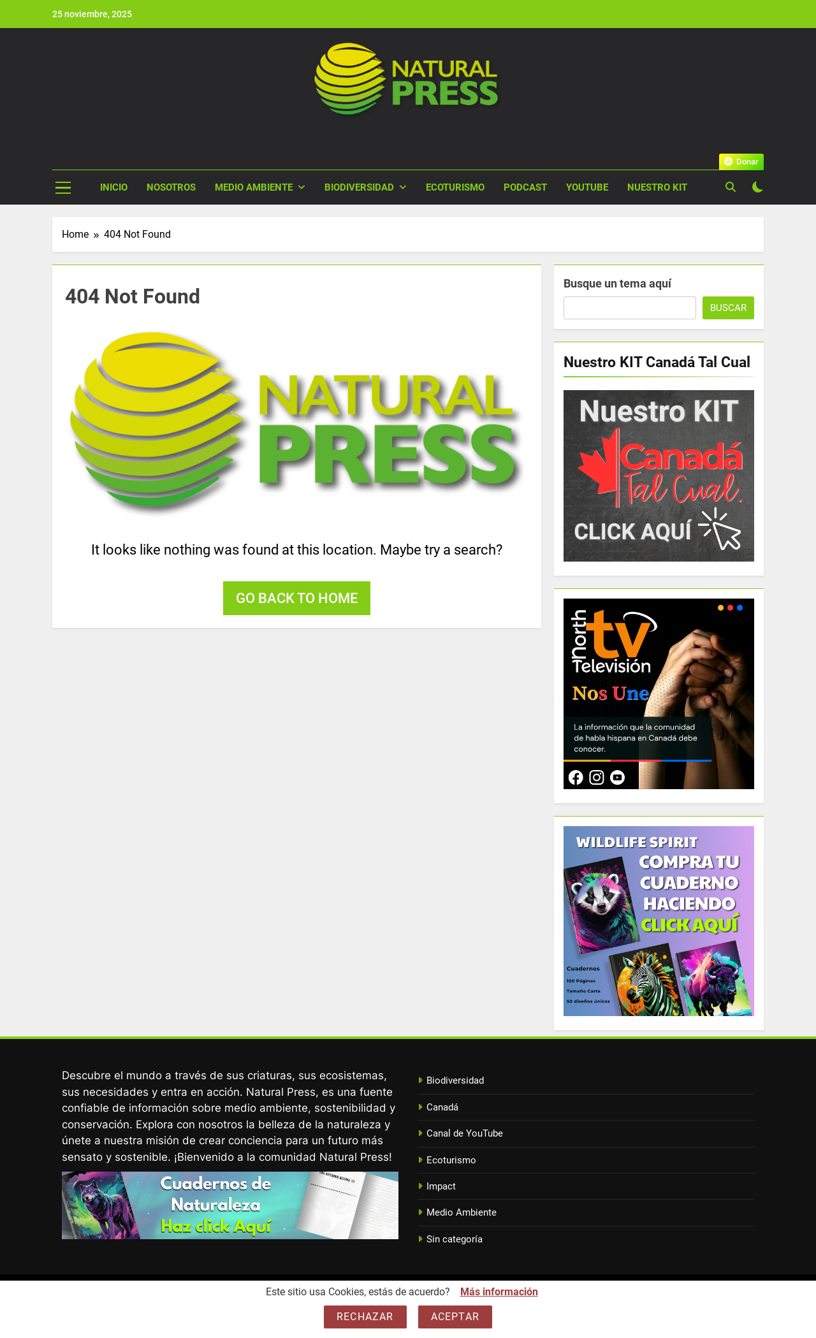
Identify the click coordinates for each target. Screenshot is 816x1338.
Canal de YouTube (464, 1133)
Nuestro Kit (657, 187)
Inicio (113, 187)
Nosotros (171, 187)
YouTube (587, 187)
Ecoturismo (455, 187)
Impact (441, 1186)
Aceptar (455, 1317)
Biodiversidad (359, 187)
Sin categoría (454, 1239)
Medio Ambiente (254, 187)
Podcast (525, 187)
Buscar (728, 308)
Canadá (442, 1107)
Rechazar (365, 1317)
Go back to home (297, 598)
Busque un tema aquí (617, 283)
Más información (499, 1292)
